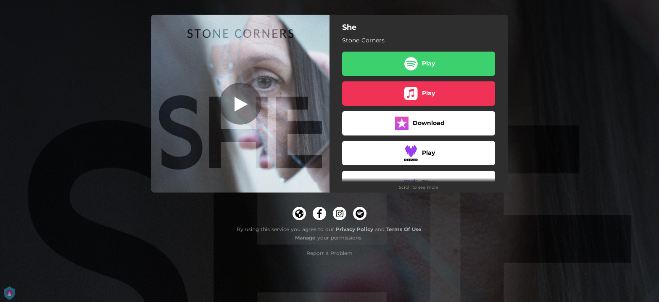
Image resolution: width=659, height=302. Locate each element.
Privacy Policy (354, 229)
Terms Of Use (404, 229)
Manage (305, 237)
